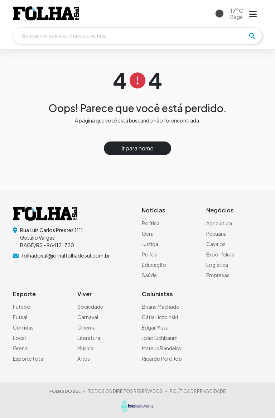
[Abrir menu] (253, 13)
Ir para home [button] (137, 148)
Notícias (153, 210)
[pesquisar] (252, 36)
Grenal (21, 348)
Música (85, 348)
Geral (148, 233)
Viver (84, 294)
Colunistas (157, 294)
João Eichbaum (160, 338)
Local (19, 338)
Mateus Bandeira (161, 348)
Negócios (220, 210)
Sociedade (90, 306)
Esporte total (28, 358)
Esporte (24, 294)
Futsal (20, 317)
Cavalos (216, 244)
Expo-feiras (220, 254)
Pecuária (216, 233)
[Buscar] (137, 35)
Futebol (22, 306)
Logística (217, 264)
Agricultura (219, 223)
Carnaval (87, 317)
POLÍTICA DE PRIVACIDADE (198, 391)
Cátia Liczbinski (160, 317)
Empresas (218, 275)
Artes (83, 358)
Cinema (86, 327)
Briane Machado (161, 306)
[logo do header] (46, 13)
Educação (154, 264)
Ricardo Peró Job (162, 358)
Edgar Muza (155, 327)
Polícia (150, 254)
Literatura (88, 338)
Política (151, 223)
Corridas (23, 327)
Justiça (150, 244)
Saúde (149, 275)
